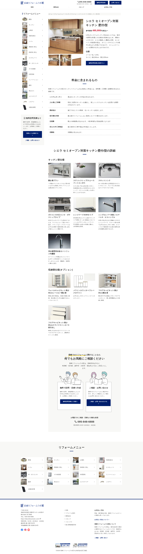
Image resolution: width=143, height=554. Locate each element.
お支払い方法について (101, 519)
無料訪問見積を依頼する (97, 63)
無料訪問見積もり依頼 (70, 401)
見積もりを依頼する (32, 134)
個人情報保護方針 (70, 524)
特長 (32, 7)
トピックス (68, 522)
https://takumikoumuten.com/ (31, 519)
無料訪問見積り (101, 2)
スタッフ (81, 7)
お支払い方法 (108, 7)
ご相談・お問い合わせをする (99, 402)
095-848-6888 (85, 2)
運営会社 (56, 7)
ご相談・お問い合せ (101, 538)
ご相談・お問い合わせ (32, 140)
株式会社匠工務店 (81, 550)
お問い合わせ (115, 2)
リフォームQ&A (70, 513)
